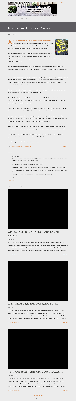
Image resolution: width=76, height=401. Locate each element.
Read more (65, 254)
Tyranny (26, 146)
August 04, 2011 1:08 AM (17, 177)
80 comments (15, 254)
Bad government (16, 146)
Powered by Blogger (38, 395)
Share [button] (64, 146)
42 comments (15, 390)
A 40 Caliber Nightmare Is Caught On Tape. (33, 303)
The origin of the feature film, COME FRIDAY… (35, 371)
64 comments (15, 322)
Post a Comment (11, 180)
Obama (22, 146)
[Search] (61, 2)
